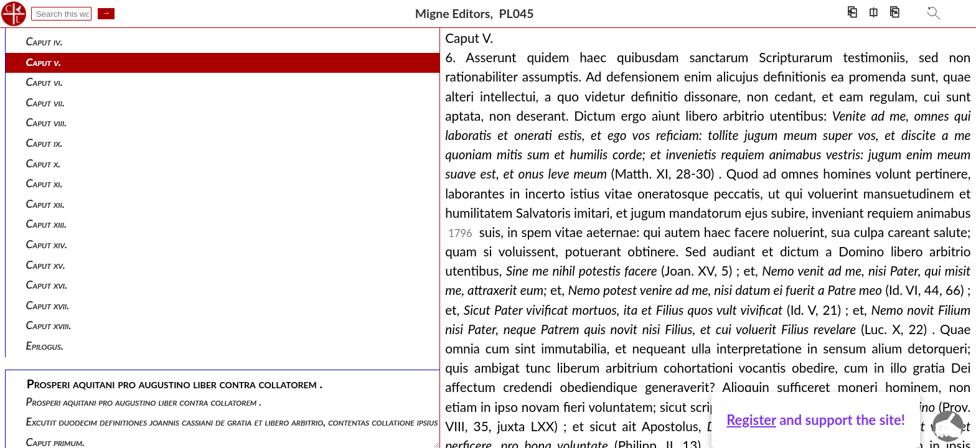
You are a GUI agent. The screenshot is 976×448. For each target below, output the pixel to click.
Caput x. (43, 163)
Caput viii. (46, 122)
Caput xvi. (47, 284)
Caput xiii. (46, 223)
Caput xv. (45, 264)
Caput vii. (45, 102)
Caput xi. (44, 183)
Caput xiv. (47, 244)
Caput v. (44, 61)
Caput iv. (44, 41)
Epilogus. (44, 345)
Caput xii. (45, 203)
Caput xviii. (49, 325)
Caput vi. (44, 81)
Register (751, 419)
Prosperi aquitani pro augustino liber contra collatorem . (144, 401)
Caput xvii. (48, 305)
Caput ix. (44, 142)
